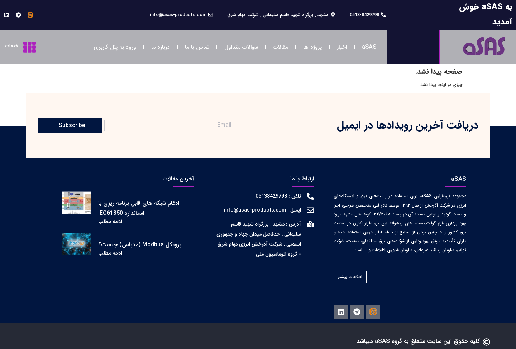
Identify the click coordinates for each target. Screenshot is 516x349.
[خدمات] (29, 47)
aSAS (369, 47)
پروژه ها (312, 47)
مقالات (280, 47)
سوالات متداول (241, 47)
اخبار (342, 47)
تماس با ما (197, 47)
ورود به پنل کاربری (115, 47)
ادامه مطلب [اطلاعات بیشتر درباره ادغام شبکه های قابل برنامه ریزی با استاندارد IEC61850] (110, 222)
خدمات (11, 46)
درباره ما (160, 47)
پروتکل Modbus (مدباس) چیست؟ (139, 244)
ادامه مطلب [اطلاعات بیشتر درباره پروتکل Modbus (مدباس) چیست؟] (110, 253)
